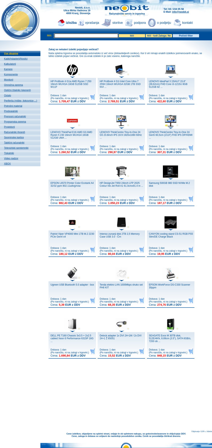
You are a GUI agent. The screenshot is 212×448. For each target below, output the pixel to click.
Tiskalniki (9, 153)
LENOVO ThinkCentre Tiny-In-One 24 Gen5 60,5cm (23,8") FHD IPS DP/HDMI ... (171, 135)
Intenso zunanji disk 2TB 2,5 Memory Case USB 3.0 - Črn (119, 235)
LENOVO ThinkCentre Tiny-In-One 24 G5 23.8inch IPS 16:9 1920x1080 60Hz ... (121, 135)
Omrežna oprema (13, 85)
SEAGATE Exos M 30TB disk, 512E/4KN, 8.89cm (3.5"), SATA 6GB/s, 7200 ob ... (170, 338)
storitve (117, 22)
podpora (140, 22)
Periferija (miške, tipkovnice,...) (20, 100)
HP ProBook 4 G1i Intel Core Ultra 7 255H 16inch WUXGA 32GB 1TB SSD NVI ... (120, 84)
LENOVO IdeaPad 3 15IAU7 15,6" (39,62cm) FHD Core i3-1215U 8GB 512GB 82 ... (168, 84)
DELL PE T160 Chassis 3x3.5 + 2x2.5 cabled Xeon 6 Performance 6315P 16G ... (72, 338)
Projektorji (9, 127)
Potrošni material (13, 106)
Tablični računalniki (14, 142)
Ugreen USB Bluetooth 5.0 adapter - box (72, 284)
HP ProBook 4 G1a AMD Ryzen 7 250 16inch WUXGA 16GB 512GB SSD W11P (71, 84)
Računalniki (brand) (14, 132)
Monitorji (8, 79)
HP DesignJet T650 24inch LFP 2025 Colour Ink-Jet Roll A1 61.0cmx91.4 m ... (121, 184)
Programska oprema (15, 121)
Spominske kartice (14, 137)
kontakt (187, 22)
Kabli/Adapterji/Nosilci (15, 58)
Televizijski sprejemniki (16, 148)
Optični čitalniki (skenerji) (17, 90)
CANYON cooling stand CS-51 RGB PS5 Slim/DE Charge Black (171, 235)
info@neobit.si (180, 11)
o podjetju (164, 22)
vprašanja (92, 22)
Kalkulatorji (10, 64)
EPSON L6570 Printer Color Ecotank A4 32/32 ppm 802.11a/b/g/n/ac (72, 184)
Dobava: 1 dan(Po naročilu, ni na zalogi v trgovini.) (70, 98)
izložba (71, 22)
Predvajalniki (11, 111)
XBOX (7, 163)
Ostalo (7, 95)
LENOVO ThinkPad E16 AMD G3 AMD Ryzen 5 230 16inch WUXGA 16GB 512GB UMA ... (71, 135)
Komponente (11, 74)
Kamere (8, 69)
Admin (209, 431)
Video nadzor (11, 158)
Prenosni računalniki (15, 116)
